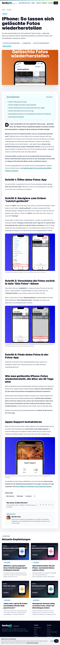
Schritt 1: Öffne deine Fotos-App (17, 102)
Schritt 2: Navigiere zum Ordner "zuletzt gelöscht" (22, 105)
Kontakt (49, 634)
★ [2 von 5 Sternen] (43, 505)
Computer (50, 3)
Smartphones (22, 3)
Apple (33, 3)
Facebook (29, 496)
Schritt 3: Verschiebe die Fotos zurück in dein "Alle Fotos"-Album (26, 108)
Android (38, 3)
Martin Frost (26, 43)
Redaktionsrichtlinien (52, 632)
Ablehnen (51, 641)
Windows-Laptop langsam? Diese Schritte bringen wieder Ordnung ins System (15, 568)
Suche (56, 3)
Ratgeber (44, 3)
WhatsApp (20, 496)
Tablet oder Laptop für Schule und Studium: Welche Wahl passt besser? (15, 606)
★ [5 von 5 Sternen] (52, 505)
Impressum (49, 636)
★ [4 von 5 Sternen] (49, 505)
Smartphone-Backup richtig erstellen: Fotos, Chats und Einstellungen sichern (43, 606)
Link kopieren (10, 496)
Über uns (49, 629)
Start (3, 10)
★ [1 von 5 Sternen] (40, 505)
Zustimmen (57, 641)
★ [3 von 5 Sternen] (46, 505)
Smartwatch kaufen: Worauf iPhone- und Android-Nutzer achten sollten (43, 568)
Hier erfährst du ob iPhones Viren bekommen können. (34, 486)
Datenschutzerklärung (32, 643)
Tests (28, 3)
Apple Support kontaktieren (16, 117)
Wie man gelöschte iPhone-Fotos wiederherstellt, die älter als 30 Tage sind (29, 114)
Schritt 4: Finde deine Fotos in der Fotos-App (21, 111)
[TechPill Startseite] (9, 3)
